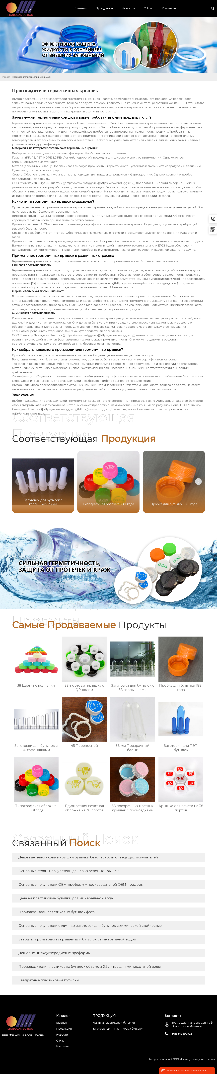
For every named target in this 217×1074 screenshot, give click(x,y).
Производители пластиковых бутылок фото (56, 912)
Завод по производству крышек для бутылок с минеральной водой (77, 939)
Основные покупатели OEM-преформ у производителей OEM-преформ (81, 885)
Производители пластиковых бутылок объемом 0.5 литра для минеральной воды (89, 967)
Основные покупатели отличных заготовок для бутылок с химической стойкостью (90, 926)
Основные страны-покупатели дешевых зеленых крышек (68, 871)
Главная (6, 77)
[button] (198, 481)
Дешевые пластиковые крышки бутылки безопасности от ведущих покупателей (88, 857)
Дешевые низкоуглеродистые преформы (54, 953)
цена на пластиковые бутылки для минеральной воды (66, 898)
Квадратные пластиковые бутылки (48, 980)
